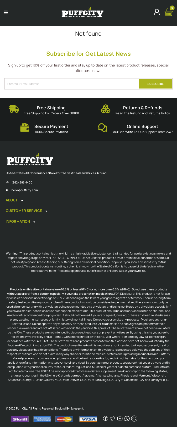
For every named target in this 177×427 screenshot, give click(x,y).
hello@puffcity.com (24, 190)
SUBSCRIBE (155, 84)
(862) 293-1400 (22, 182)
